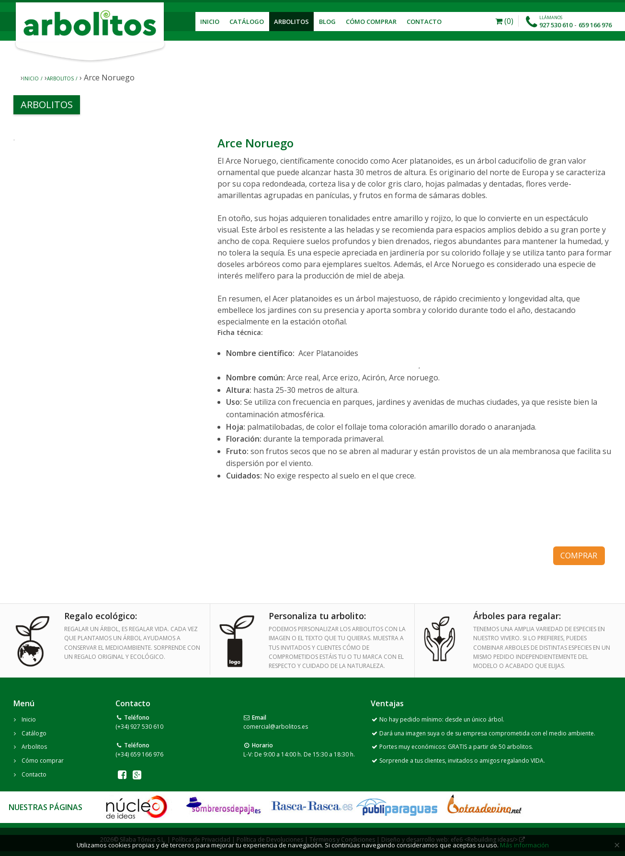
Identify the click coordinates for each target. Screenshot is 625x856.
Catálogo (246, 21)
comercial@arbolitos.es (275, 727)
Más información (524, 845)
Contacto (424, 21)
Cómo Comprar (371, 21)
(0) (504, 21)
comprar (578, 555)
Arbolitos (291, 21)
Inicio (209, 21)
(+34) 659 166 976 (139, 754)
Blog (327, 21)
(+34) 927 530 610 (139, 727)
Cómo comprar (43, 760)
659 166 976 (595, 25)
